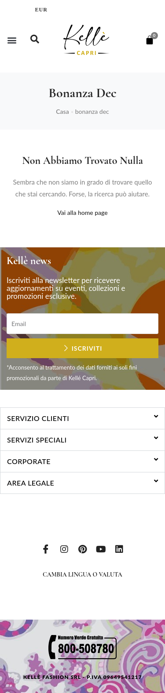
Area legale (30, 483)
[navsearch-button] (35, 40)
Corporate (29, 461)
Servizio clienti (38, 418)
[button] (11, 40)
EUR (41, 10)
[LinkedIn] (119, 548)
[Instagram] (64, 548)
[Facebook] (45, 548)
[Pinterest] (82, 548)
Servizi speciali (37, 439)
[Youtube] (100, 548)
